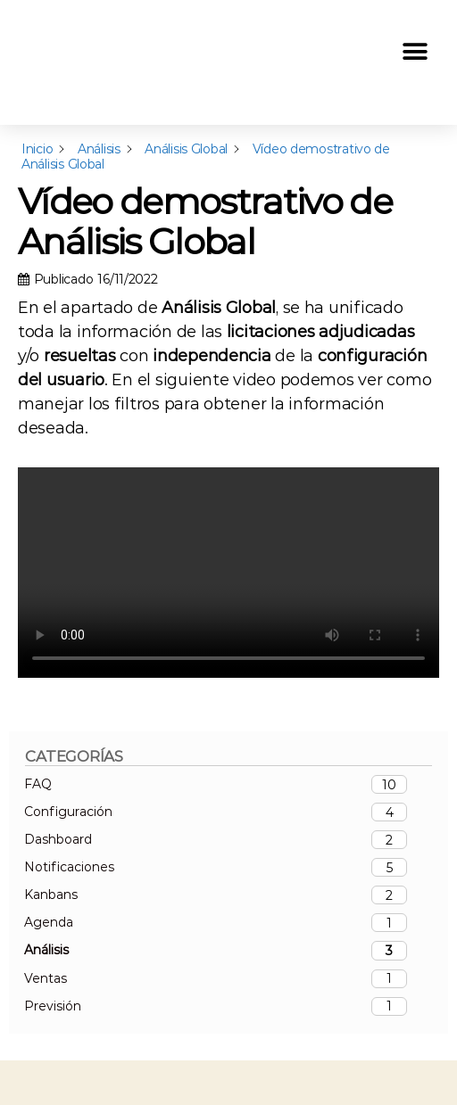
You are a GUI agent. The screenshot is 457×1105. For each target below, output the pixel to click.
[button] (415, 52)
